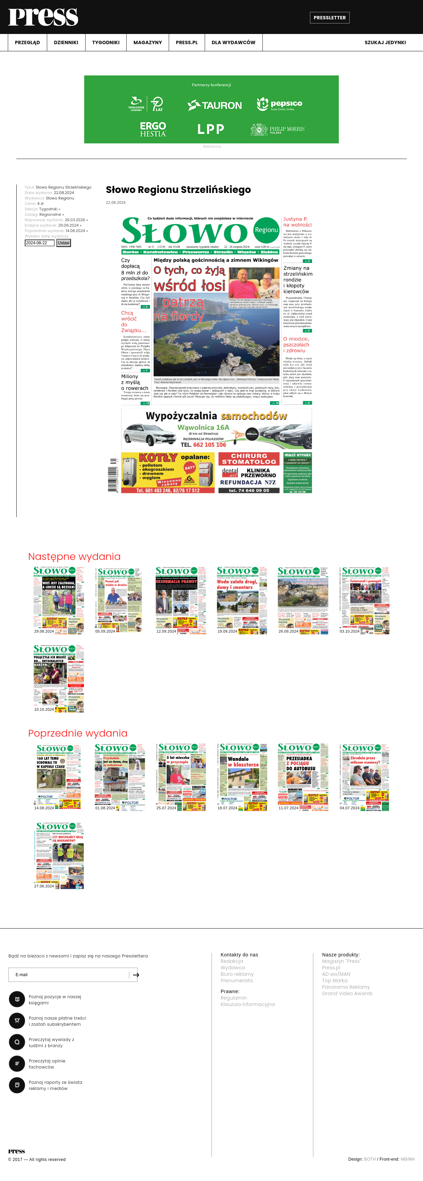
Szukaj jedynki (385, 42)
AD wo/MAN (336, 974)
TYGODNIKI (106, 42)
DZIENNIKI (66, 42)
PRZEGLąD (27, 42)
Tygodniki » (49, 209)
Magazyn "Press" (341, 961)
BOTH (370, 1159)
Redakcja (232, 961)
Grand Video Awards (347, 993)
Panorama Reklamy (346, 987)
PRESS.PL (187, 42)
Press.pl (331, 967)
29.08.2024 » (70, 225)
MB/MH (408, 1159)
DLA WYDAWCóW (234, 42)
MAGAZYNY (147, 42)
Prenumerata (237, 980)
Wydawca (233, 967)
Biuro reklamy (237, 974)
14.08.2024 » (77, 230)
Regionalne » (51, 214)
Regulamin (234, 997)
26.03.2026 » (76, 220)
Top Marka (335, 980)
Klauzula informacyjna (248, 1004)
